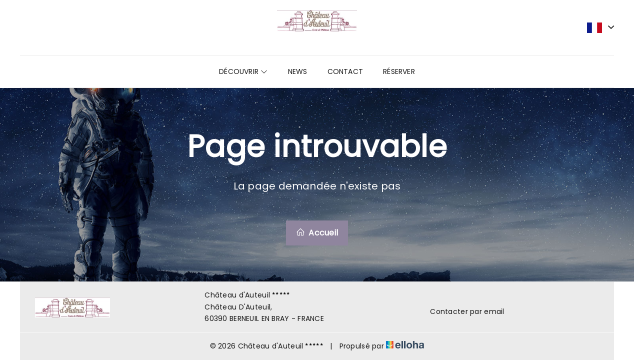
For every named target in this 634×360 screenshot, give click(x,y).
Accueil (317, 232)
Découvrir (243, 71)
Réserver (399, 71)
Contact (346, 71)
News (298, 71)
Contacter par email (461, 311)
